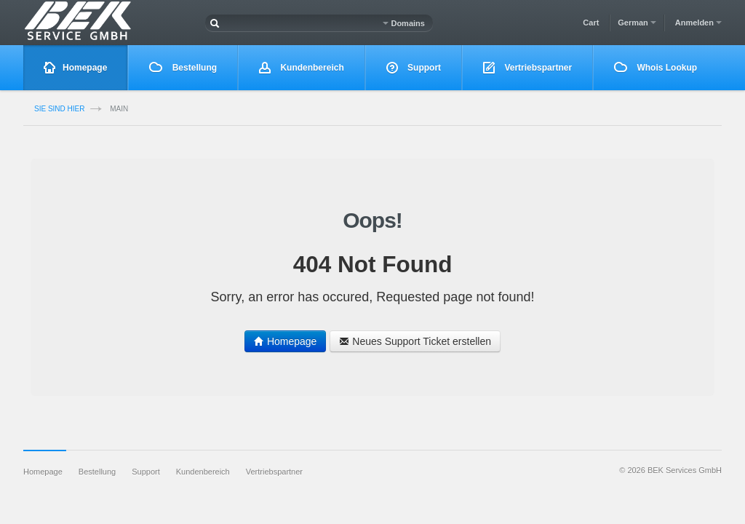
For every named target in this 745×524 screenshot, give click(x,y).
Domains (404, 23)
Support (413, 68)
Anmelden (698, 22)
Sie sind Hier (59, 109)
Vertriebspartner (527, 68)
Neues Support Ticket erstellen (415, 341)
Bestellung (183, 67)
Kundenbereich (301, 68)
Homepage (75, 68)
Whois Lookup (655, 67)
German (637, 22)
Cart (591, 22)
